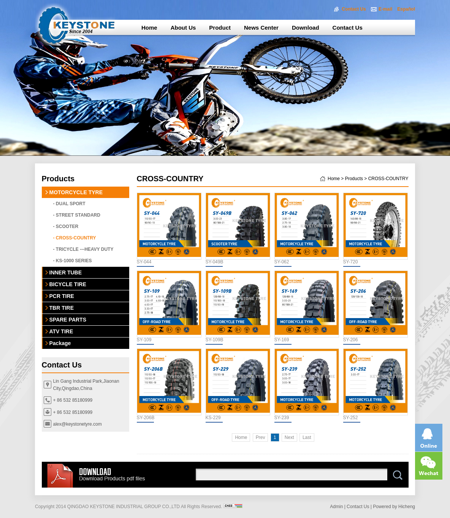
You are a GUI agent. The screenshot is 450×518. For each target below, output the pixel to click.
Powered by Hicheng (394, 506)
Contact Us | (359, 506)
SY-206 (350, 339)
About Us (183, 27)
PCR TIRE (61, 296)
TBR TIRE (61, 308)
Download (305, 27)
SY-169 (281, 339)
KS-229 (213, 417)
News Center (261, 27)
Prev (260, 437)
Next (289, 437)
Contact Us (354, 9)
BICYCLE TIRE (67, 284)
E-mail (385, 9)
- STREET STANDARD (76, 215)
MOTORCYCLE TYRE (76, 192)
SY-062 (281, 262)
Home (149, 27)
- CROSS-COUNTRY (74, 238)
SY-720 (350, 262)
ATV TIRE (61, 331)
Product (220, 27)
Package (60, 343)
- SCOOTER (66, 226)
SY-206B (146, 417)
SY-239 (281, 417)
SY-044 (144, 262)
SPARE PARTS (68, 320)
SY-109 (144, 339)
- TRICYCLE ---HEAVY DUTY (83, 249)
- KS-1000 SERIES (72, 260)
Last (307, 437)
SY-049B (214, 262)
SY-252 (350, 417)
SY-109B (214, 339)
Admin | (337, 506)
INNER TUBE (65, 272)
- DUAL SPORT (69, 203)
